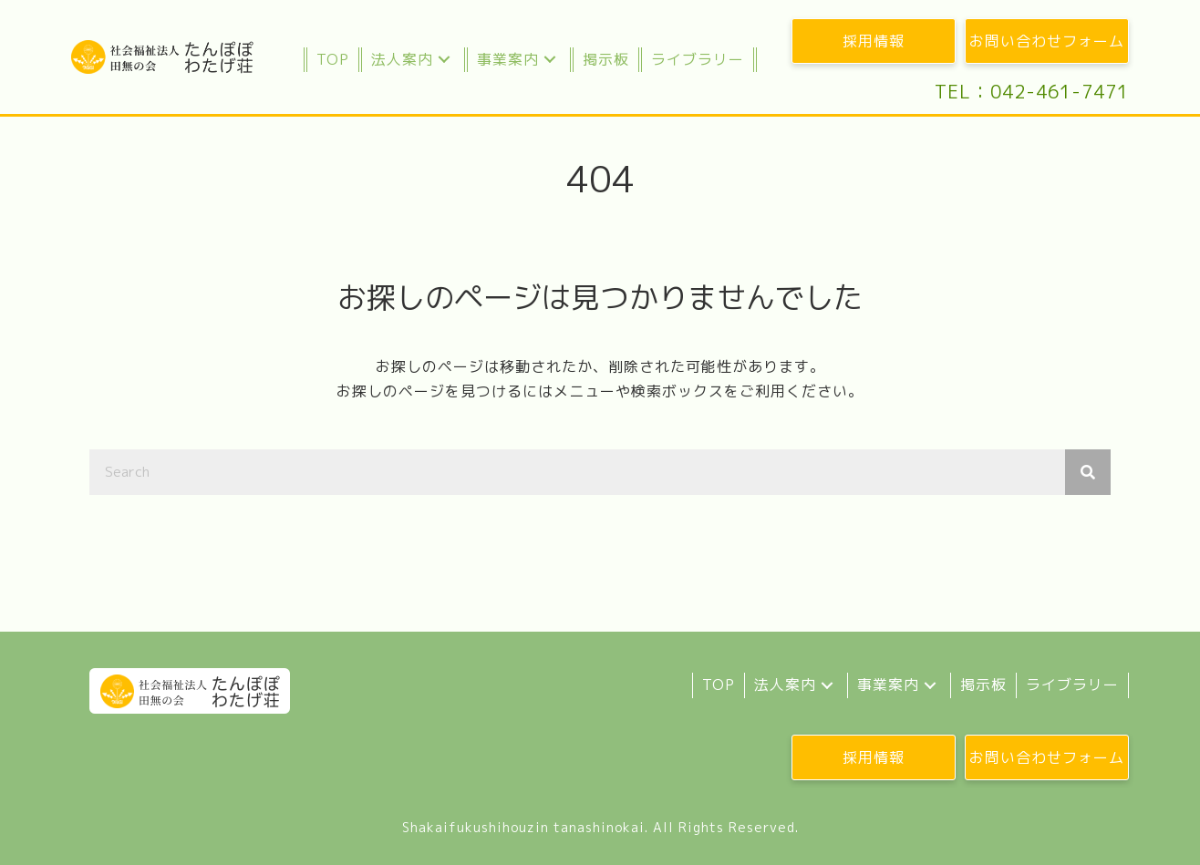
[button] (444, 59)
